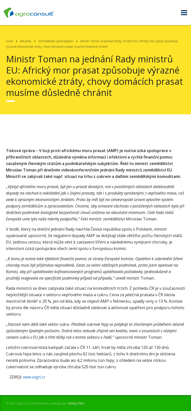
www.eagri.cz (34, 377)
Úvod (9, 41)
